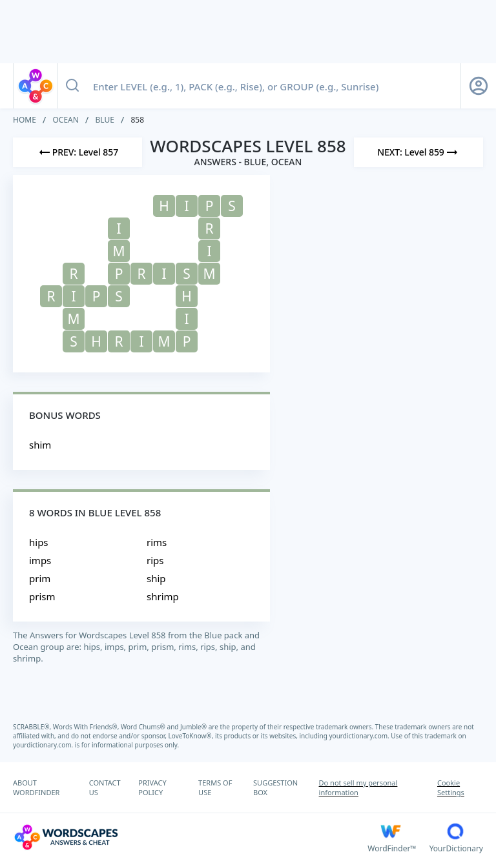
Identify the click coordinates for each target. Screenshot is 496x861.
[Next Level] (418, 152)
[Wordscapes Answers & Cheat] (190, 837)
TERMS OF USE (215, 787)
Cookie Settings (450, 787)
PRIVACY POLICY (152, 787)
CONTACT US (105, 787)
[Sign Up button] (478, 85)
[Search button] (72, 85)
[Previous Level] (77, 152)
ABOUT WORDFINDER (36, 787)
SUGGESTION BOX (275, 787)
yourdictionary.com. (360, 735)
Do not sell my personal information (358, 787)
